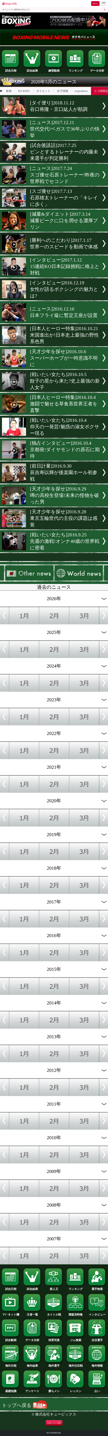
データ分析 (97, 69)
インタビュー (97, 1313)
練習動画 (54, 69)
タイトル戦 (54, 1313)
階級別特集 (75, 1313)
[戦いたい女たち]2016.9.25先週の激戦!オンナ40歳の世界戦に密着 (64, 541)
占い (97, 1390)
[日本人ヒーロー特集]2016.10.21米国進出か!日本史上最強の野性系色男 (64, 335)
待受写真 (54, 1339)
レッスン (75, 1390)
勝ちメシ (54, 1390)
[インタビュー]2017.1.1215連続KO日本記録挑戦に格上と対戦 (64, 266)
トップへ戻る (24, 1405)
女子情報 (62, 91)
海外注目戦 (75, 1364)
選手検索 (97, 1288)
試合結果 (32, 69)
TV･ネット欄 (11, 1313)
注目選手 (97, 1339)
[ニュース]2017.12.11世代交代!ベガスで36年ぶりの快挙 (65, 129)
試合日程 (11, 69)
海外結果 (32, 1364)
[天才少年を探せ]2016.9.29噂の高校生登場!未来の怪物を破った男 (64, 495)
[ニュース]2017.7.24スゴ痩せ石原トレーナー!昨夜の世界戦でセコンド (64, 175)
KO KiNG (24, 91)
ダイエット (43, 91)
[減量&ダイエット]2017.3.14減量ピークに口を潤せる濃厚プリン (64, 220)
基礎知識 (11, 1390)
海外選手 (54, 1364)
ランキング (75, 69)
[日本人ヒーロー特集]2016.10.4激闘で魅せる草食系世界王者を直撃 (63, 404)
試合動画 (11, 1339)
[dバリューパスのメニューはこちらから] (103, 4)
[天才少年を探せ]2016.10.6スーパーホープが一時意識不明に (64, 358)
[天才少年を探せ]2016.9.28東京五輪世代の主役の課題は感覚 (63, 518)
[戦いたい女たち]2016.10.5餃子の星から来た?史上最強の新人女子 (65, 381)
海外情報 (97, 1364)
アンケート (32, 1390)
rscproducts (81, 91)
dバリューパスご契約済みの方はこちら (16, 9)
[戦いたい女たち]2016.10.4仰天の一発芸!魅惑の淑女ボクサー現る (64, 427)
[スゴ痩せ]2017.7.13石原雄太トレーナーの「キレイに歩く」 (64, 198)
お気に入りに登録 (54, 1423)
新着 (9, 91)
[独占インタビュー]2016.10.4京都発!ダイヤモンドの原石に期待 (65, 449)
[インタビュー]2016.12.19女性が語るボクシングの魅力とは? (64, 289)
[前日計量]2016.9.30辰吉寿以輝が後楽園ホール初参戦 (63, 472)
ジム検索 (75, 1339)
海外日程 (11, 1364)
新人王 (54, 1288)
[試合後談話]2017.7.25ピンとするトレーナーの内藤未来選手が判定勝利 (64, 152)
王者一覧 (32, 1313)
